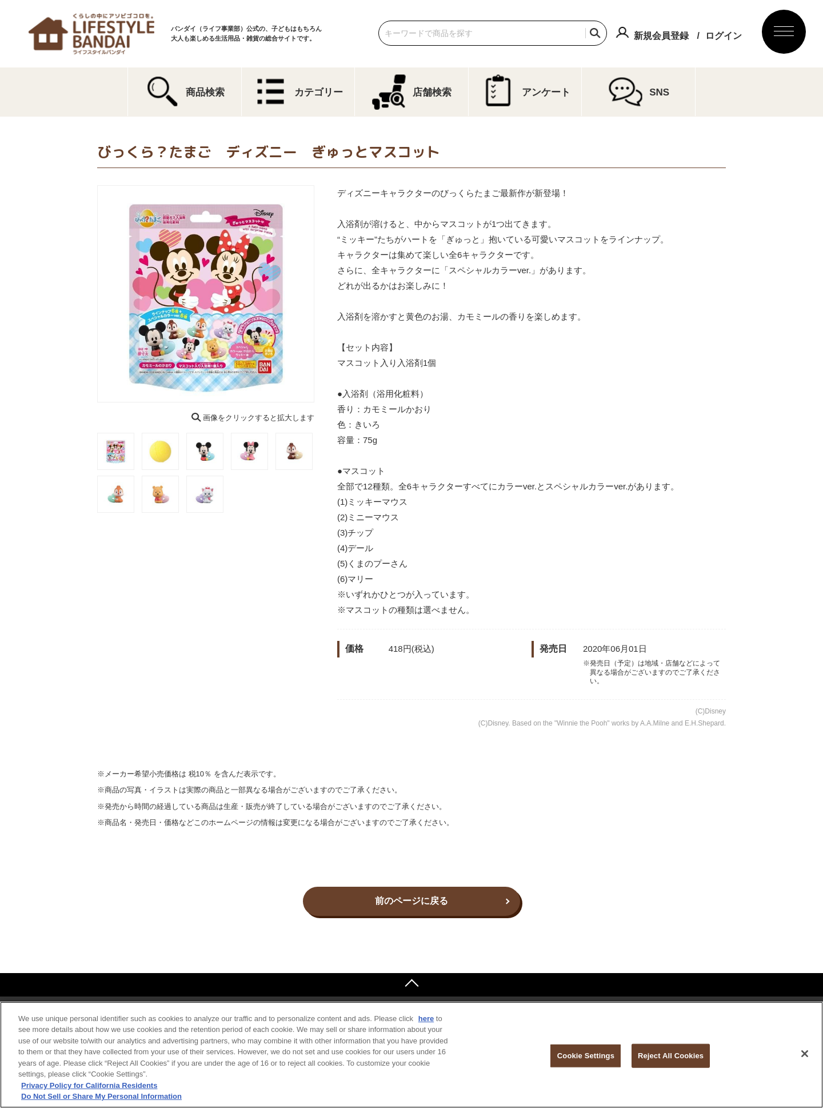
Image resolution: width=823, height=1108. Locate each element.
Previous (89, 294)
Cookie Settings (585, 1055)
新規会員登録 (661, 36)
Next (322, 294)
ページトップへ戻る (411, 984)
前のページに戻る (411, 901)
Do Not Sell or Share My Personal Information (101, 1096)
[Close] (804, 1053)
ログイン (723, 36)
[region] (411, 1055)
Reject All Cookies (671, 1055)
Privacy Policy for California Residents (89, 1085)
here (426, 1018)
